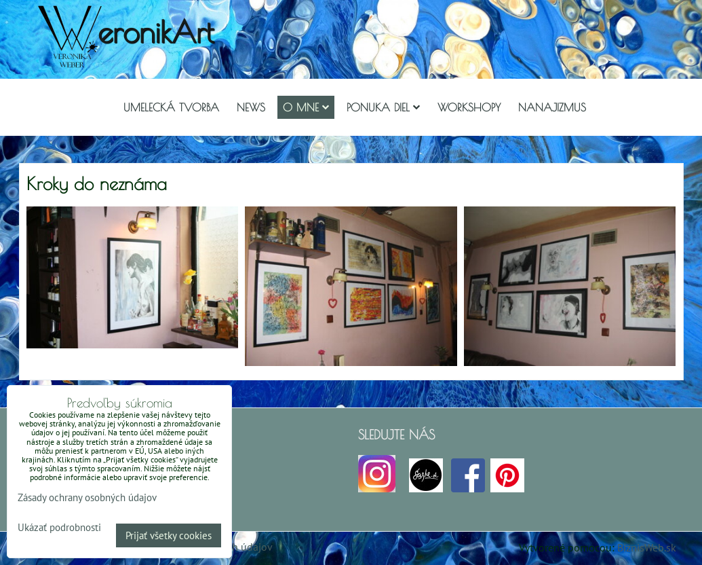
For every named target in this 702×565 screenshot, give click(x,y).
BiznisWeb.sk (646, 547)
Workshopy (469, 107)
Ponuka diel (383, 107)
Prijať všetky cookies (168, 535)
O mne (306, 107)
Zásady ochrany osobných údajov (87, 497)
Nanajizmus (552, 107)
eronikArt (156, 31)
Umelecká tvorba (171, 107)
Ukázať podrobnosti (59, 528)
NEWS (251, 107)
